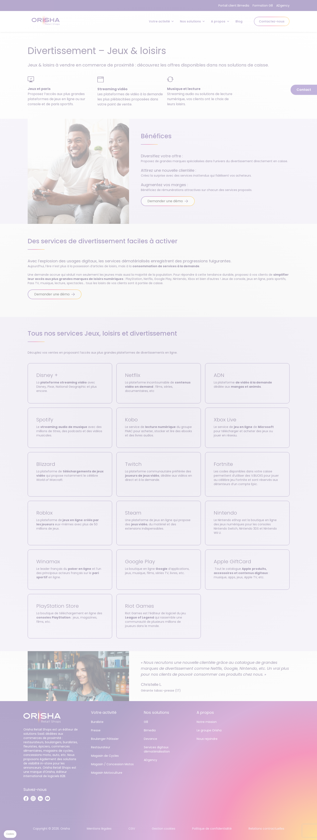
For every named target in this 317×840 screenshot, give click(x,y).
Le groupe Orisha (209, 730)
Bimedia (150, 730)
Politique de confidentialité (212, 828)
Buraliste (97, 722)
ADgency (283, 5)
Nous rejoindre (207, 739)
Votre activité (161, 21)
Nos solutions (192, 21)
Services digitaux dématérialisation (157, 749)
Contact (304, 89)
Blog (238, 21)
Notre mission (207, 722)
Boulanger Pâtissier (105, 739)
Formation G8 (263, 5)
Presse (96, 730)
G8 (146, 722)
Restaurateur (100, 747)
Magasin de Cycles (105, 756)
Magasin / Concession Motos (112, 764)
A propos (220, 21)
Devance (150, 739)
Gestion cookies (163, 828)
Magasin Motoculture (106, 773)
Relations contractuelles (266, 828)
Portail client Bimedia (233, 5)
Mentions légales (99, 828)
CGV (131, 828)
